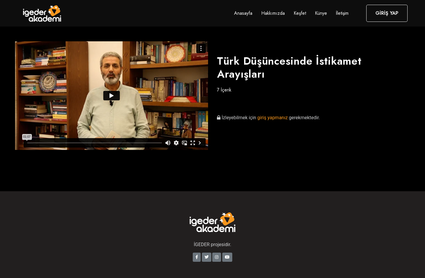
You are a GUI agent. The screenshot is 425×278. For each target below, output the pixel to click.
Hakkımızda (273, 13)
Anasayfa (243, 13)
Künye (321, 13)
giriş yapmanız (273, 117)
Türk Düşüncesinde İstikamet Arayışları (289, 67)
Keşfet (300, 13)
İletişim (342, 13)
